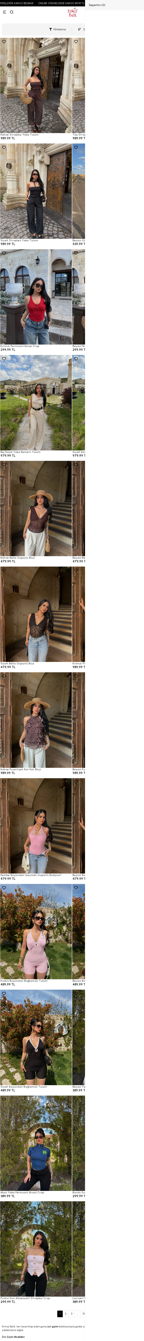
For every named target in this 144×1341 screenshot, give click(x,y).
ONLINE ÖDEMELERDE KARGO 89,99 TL (68, 3)
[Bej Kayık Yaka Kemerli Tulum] (36, 402)
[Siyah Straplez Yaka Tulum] (36, 191)
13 (83, 1313)
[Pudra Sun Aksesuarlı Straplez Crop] (36, 1249)
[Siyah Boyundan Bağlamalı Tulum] (36, 1037)
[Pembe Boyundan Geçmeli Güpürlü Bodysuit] (36, 826)
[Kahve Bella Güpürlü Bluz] (36, 508)
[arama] (12, 12)
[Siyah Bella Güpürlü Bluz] (36, 614)
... (77, 1313)
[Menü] (4, 12)
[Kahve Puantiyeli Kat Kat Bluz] (36, 720)
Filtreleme (57, 29)
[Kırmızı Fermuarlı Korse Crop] (36, 297)
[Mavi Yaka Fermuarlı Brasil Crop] (36, 1143)
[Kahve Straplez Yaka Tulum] (36, 85)
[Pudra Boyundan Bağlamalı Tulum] (36, 931)
